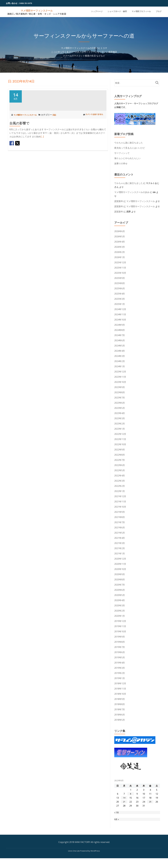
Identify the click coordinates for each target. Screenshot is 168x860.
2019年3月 (119, 667)
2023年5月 (119, 407)
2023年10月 (120, 381)
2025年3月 (119, 298)
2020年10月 (120, 569)
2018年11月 (120, 688)
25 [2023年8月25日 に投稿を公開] (150, 801)
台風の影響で (19, 148)
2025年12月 (120, 262)
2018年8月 (119, 704)
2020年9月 (119, 574)
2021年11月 (120, 501)
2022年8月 (119, 454)
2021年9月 (119, 511)
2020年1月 (119, 615)
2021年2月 (119, 548)
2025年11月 (120, 267)
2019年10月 (120, 631)
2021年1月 (119, 553)
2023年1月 (119, 428)
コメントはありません (91, 139)
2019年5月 (119, 657)
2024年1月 (119, 366)
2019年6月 (119, 652)
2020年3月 (119, 605)
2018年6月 (119, 714)
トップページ (97, 11)
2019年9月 (119, 636)
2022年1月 (119, 491)
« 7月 (116, 812)
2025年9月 (119, 278)
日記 (60, 139)
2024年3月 (119, 356)
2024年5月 (119, 345)
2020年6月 (119, 589)
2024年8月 (119, 330)
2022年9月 (119, 449)
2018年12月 (120, 683)
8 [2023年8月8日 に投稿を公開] (130, 793)
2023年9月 (119, 387)
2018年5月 (119, 719)
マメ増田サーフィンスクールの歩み (131, 192)
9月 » (116, 820)
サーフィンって (122, 153)
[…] (42, 161)
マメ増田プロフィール (141, 11)
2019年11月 (120, 626)
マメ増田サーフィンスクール (37, 10)
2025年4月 (119, 293)
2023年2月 (119, 423)
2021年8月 (119, 517)
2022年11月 (120, 439)
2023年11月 (120, 376)
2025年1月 (119, 304)
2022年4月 (119, 475)
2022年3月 (119, 480)
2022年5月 (119, 470)
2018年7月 (119, 709)
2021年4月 (119, 537)
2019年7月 (119, 647)
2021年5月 (119, 532)
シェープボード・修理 (117, 11)
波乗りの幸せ (120, 163)
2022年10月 (120, 444)
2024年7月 (119, 335)
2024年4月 (119, 350)
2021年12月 (120, 496)
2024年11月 (120, 314)
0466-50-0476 (25, 3)
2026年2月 (119, 252)
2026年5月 (119, 236)
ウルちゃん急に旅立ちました (128, 142)
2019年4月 (119, 662)
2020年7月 (119, 584)
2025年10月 (120, 272)
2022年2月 (119, 485)
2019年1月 (119, 678)
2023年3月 (119, 418)
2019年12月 (120, 621)
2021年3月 (119, 543)
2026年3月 (119, 246)
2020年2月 (119, 610)
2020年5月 (119, 595)
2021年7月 (119, 522)
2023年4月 (119, 413)
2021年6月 (119, 527)
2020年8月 (119, 579)
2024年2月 (119, 361)
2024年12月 (120, 309)
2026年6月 (119, 231)
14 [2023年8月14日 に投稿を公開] (124, 797)
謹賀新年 (118, 201)
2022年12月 (120, 433)
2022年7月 (119, 459)
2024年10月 (120, 319)
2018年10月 (120, 693)
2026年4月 (119, 241)
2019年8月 (119, 641)
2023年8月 (119, 392)
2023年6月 (119, 402)
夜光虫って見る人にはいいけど (129, 147)
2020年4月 (119, 600)
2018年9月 (119, 699)
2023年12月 (120, 371)
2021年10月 (120, 506)
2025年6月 (119, 288)
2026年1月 (119, 257)
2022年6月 (119, 465)
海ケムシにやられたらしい (127, 158)
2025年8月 (119, 283)
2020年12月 (120, 558)
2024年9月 (119, 324)
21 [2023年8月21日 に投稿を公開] (124, 801)
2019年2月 (119, 673)
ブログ (159, 11)
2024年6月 (119, 340)
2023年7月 (119, 397)
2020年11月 (120, 563)
